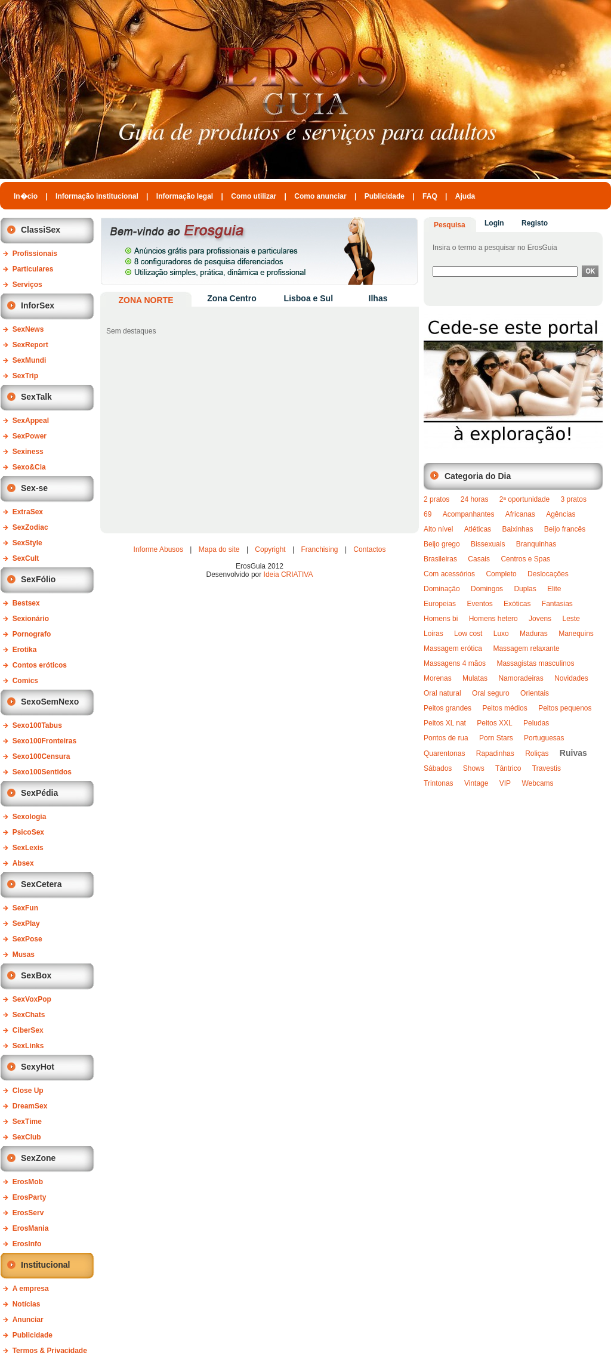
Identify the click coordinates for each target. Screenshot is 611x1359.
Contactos (369, 549)
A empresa (31, 1288)
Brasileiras (440, 559)
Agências (560, 514)
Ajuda (465, 196)
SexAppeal (31, 420)
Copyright (270, 549)
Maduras (534, 633)
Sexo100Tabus (37, 725)
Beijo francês (564, 529)
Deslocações (548, 574)
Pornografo (32, 634)
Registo (534, 223)
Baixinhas (517, 529)
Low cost (468, 633)
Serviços (27, 284)
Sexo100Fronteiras (44, 741)
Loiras (433, 633)
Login (494, 223)
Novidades (571, 678)
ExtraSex (28, 512)
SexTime (27, 1121)
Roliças (536, 753)
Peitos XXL (494, 723)
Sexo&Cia (29, 467)
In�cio (26, 196)
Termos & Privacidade (50, 1350)
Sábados (438, 768)
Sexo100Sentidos (42, 772)
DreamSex (30, 1106)
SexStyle (27, 543)
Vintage (476, 783)
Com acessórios (449, 574)
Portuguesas (544, 738)
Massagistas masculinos (535, 663)
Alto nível (438, 529)
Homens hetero (493, 618)
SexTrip (25, 376)
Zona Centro (231, 298)
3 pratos (574, 499)
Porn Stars (496, 738)
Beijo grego (442, 544)
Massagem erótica (453, 648)
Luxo (501, 633)
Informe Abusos (158, 549)
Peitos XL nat (445, 723)
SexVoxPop (32, 999)
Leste (570, 618)
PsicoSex (28, 832)
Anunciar (28, 1319)
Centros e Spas (525, 559)
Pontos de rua (446, 738)
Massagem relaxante (526, 648)
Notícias (27, 1304)
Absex (23, 863)
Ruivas (573, 753)
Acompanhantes (469, 514)
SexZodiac (30, 527)
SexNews (28, 329)
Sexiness (28, 451)
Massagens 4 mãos (455, 663)
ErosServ (28, 1213)
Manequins (576, 633)
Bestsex (26, 603)
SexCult (26, 558)
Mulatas (474, 678)
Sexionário (31, 618)
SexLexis (28, 848)
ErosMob (28, 1182)
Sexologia (30, 817)
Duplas (525, 589)
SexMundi (30, 360)
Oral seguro (491, 693)
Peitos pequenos (564, 708)
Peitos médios (504, 708)
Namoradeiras (520, 678)
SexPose (27, 939)
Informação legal (184, 196)
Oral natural (442, 693)
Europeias (440, 604)
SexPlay (26, 923)
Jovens (540, 618)
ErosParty (30, 1197)
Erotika (25, 649)
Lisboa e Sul (308, 298)
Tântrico (508, 768)
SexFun (25, 908)
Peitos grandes (447, 708)
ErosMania (31, 1228)
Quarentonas (444, 753)
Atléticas (477, 529)
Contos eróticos (40, 665)
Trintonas (438, 783)
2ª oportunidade (524, 499)
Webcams (537, 783)
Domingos (487, 589)
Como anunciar (320, 196)
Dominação (442, 589)
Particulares (33, 269)
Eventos (479, 604)
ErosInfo (27, 1244)
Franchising (319, 549)
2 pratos (436, 499)
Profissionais (35, 253)
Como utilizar (253, 196)
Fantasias (557, 604)
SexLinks (28, 1046)
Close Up (28, 1090)
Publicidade (385, 196)
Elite (554, 589)
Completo (501, 574)
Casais (479, 559)
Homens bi (441, 618)
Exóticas (517, 604)
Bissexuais (488, 544)
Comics (25, 681)
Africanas (520, 514)
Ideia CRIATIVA (288, 574)
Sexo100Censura (41, 756)
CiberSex (28, 1030)
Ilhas (378, 298)
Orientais (534, 693)
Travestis (546, 768)
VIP (505, 783)
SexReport (30, 345)
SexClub (27, 1137)
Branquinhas (536, 544)
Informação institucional (96, 196)
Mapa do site (219, 549)
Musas (24, 954)
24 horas (475, 499)
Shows (474, 768)
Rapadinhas (495, 753)
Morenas (438, 678)
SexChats (29, 1015)
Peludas (536, 723)
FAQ (429, 196)
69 (427, 514)
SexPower (30, 436)
